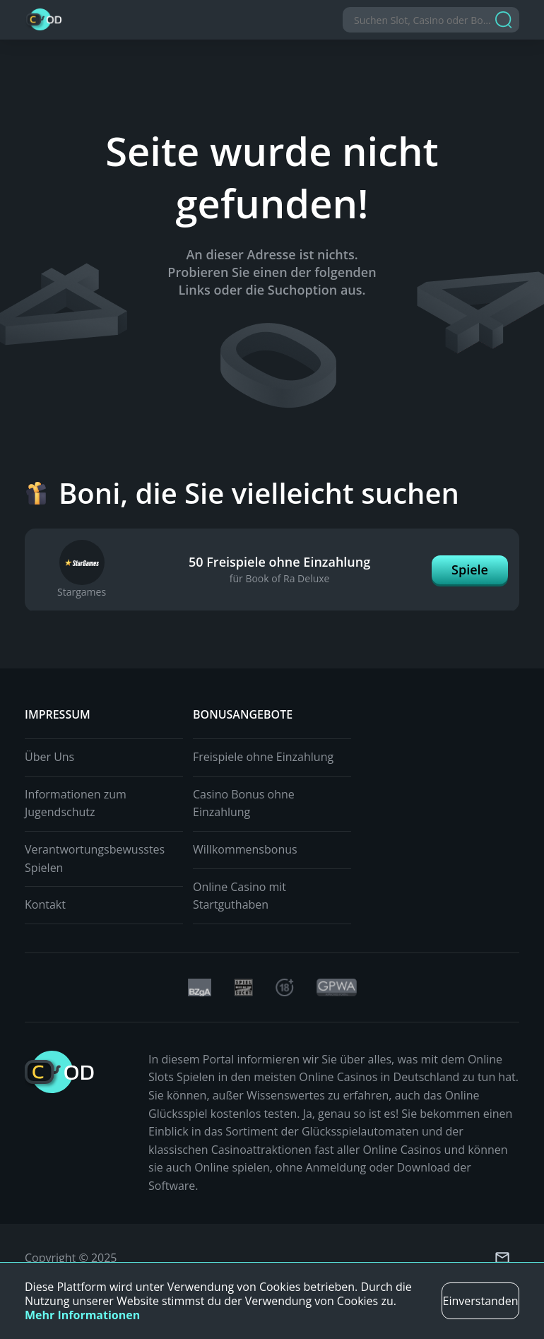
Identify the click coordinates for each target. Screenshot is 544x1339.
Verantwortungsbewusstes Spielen (95, 858)
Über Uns (49, 757)
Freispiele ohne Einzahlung (263, 757)
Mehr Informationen (82, 1315)
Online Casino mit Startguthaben (239, 896)
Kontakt (45, 904)
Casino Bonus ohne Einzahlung (244, 803)
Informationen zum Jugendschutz (75, 803)
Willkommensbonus (245, 849)
